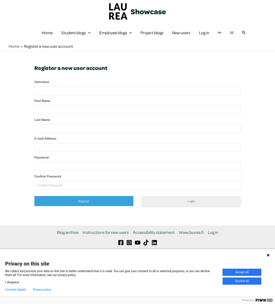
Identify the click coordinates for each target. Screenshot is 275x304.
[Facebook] (121, 248)
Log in (204, 35)
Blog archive (67, 238)
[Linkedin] (154, 248)
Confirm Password (47, 182)
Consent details (15, 289)
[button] (88, 35)
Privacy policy (42, 289)
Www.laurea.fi (191, 238)
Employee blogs (115, 35)
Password (41, 163)
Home (47, 35)
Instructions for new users (106, 238)
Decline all (242, 281)
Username (41, 88)
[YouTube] (138, 248)
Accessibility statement (154, 238)
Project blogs (152, 35)
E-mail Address (45, 144)
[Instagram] (129, 248)
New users (181, 35)
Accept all (242, 272)
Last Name (42, 125)
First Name (42, 106)
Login (191, 206)
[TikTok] (146, 248)
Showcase (148, 11)
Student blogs (76, 35)
